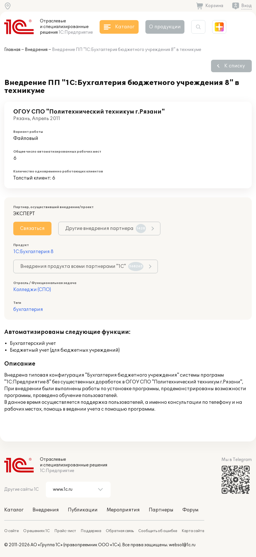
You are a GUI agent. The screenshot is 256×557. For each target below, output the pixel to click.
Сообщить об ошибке (157, 531)
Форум (190, 510)
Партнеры (161, 510)
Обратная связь (120, 531)
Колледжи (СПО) (32, 290)
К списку (234, 66)
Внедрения (36, 49)
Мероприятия (123, 510)
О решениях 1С (36, 531)
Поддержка (91, 531)
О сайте (11, 531)
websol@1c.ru (182, 545)
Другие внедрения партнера (105, 228)
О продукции (165, 27)
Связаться (32, 228)
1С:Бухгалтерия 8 (33, 252)
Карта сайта (193, 531)
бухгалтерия (28, 309)
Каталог (13, 510)
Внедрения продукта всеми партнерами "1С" (81, 266)
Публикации (83, 510)
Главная (12, 49)
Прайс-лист (65, 531)
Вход (246, 5)
